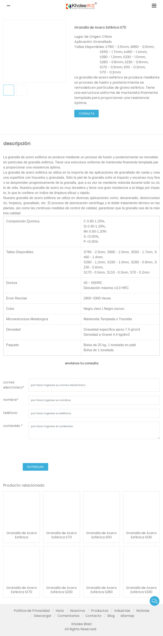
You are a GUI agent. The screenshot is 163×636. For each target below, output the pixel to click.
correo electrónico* (13, 385)
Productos (99, 610)
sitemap (127, 615)
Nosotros (77, 610)
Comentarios (68, 615)
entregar (35, 467)
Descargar (43, 615)
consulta (86, 113)
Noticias (142, 610)
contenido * (13, 425)
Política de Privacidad (32, 610)
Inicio (60, 610)
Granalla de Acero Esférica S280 (101, 590)
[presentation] (35, 451)
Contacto (93, 615)
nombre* (10, 399)
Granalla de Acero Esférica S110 (101, 535)
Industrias (122, 610)
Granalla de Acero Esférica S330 (141, 590)
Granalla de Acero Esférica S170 (21, 590)
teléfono (10, 412)
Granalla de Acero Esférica (21, 535)
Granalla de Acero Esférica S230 (61, 590)
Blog (111, 615)
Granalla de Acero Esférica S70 (61, 535)
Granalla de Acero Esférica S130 (141, 535)
